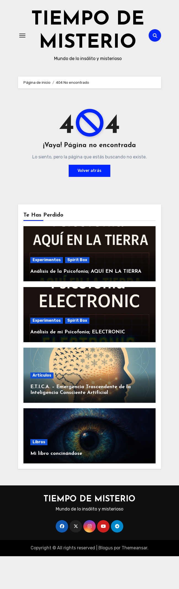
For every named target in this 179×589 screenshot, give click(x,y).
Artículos (42, 408)
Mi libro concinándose (56, 486)
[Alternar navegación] (22, 51)
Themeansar (134, 580)
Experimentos (47, 292)
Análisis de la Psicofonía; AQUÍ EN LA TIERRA (85, 304)
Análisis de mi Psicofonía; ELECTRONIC (77, 365)
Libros (39, 474)
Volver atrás (89, 203)
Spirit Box (77, 292)
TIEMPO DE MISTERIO (87, 47)
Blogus (105, 580)
